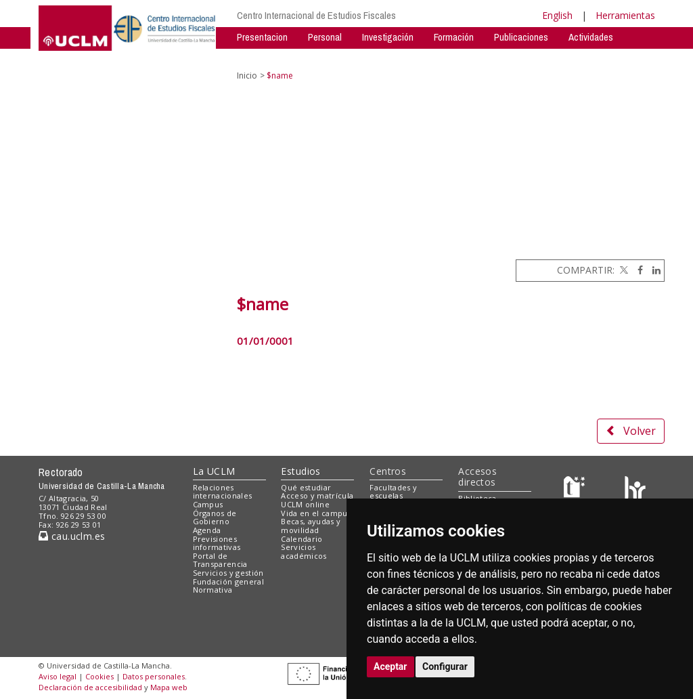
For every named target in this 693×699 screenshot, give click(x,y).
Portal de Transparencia (220, 560)
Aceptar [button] (390, 666)
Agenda (207, 530)
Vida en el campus (316, 513)
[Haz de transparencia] (576, 490)
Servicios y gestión (228, 573)
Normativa (213, 590)
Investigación (387, 37)
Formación (454, 37)
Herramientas (625, 15)
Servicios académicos (303, 551)
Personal (325, 37)
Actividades (590, 37)
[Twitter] (622, 269)
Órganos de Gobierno (215, 517)
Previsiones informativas (217, 543)
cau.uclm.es (72, 536)
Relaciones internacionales (222, 491)
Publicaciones (521, 37)
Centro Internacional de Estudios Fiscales (316, 15)
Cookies (99, 676)
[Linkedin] (653, 269)
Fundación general (229, 581)
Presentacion (262, 37)
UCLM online (305, 504)
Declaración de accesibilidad (90, 687)
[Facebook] (637, 269)
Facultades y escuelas (393, 491)
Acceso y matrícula (317, 495)
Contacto (306, 57)
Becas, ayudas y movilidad (310, 525)
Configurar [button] (445, 666)
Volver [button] (631, 430)
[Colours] (635, 490)
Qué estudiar (306, 487)
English (557, 15)
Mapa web (168, 687)
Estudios (300, 471)
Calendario (301, 539)
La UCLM (214, 471)
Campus (208, 504)
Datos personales (153, 676)
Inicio (247, 75)
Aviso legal (57, 676)
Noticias (253, 57)
